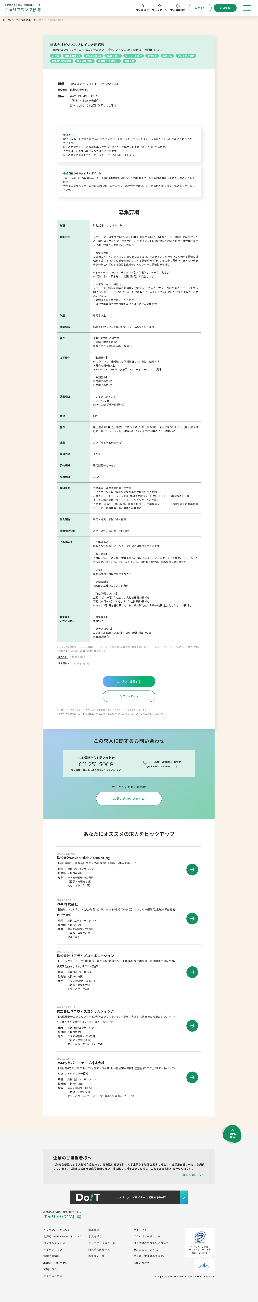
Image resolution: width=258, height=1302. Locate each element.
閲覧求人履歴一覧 (99, 1249)
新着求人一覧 (96, 1256)
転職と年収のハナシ (55, 1262)
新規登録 (93, 1229)
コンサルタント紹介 (55, 1243)
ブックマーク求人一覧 (102, 1243)
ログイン (200, 8)
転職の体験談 (51, 1256)
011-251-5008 (96, 764)
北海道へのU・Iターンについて (62, 1236)
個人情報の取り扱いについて (151, 1243)
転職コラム (50, 1269)
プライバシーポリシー (147, 1236)
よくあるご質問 (53, 1276)
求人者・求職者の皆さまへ (149, 1256)
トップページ (10, 20)
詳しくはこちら (193, 1175)
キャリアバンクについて (58, 1229)
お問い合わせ (141, 1262)
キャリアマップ (53, 1249)
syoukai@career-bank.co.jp (162, 766)
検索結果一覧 (28, 20)
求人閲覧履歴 (177, 8)
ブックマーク (159, 8)
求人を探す (142, 8)
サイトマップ (141, 1229)
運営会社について (145, 1249)
